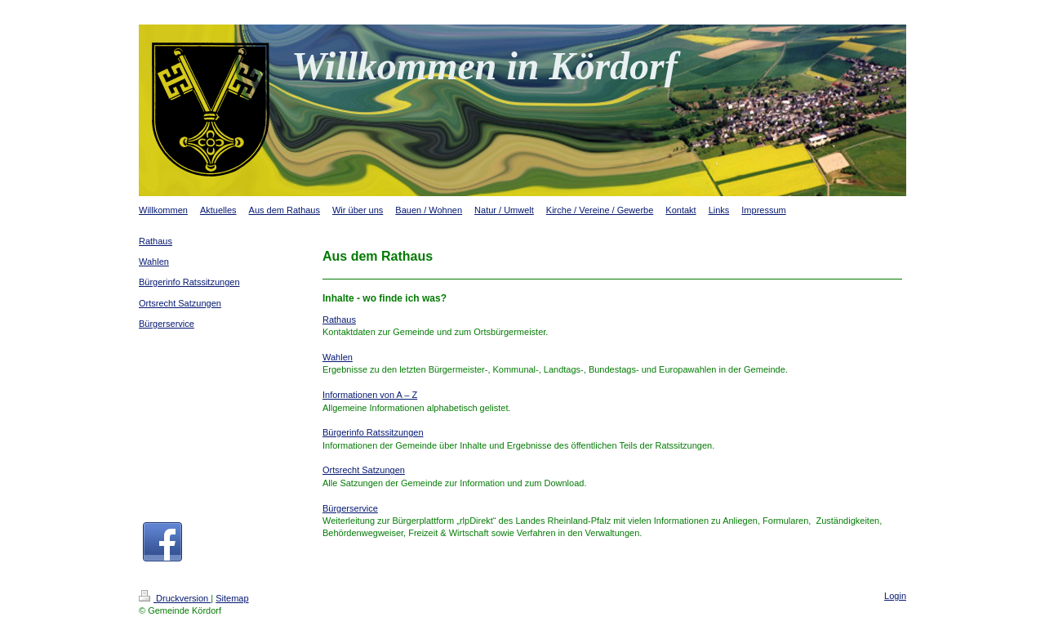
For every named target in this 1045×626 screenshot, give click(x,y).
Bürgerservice (350, 508)
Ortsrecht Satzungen (363, 470)
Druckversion (175, 598)
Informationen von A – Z (369, 395)
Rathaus (339, 319)
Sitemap (232, 598)
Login (895, 596)
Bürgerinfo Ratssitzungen (373, 432)
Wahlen (337, 357)
